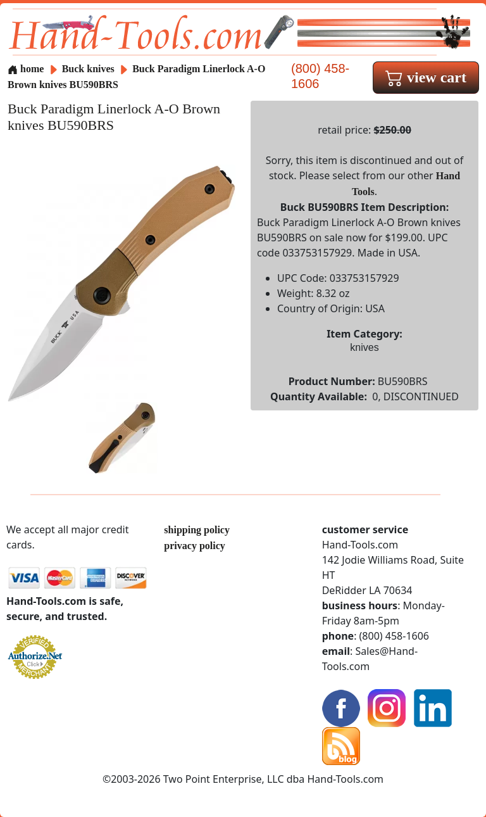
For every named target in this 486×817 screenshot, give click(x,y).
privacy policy (194, 545)
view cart (425, 77)
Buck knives (88, 68)
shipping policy (197, 529)
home (26, 68)
